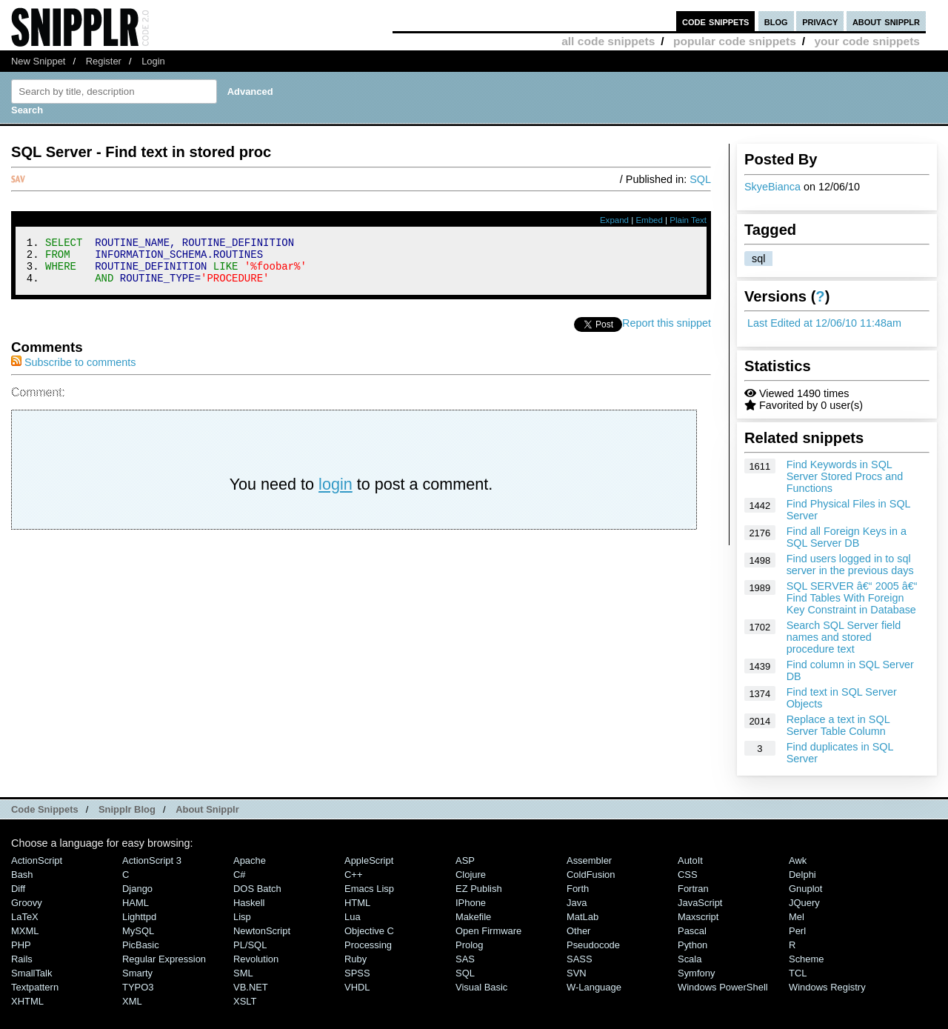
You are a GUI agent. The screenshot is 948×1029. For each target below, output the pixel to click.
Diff (18, 888)
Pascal (692, 930)
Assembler (589, 860)
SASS (579, 959)
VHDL (357, 987)
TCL (798, 973)
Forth (578, 888)
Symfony (696, 973)
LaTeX (25, 916)
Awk (798, 860)
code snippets (716, 21)
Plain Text (688, 220)
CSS (688, 874)
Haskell (248, 902)
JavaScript (700, 902)
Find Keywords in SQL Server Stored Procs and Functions (845, 476)
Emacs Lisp (369, 888)
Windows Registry (827, 987)
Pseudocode (593, 944)
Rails (22, 959)
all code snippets (608, 41)
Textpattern (35, 987)
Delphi (802, 874)
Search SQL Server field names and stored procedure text (844, 637)
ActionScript (36, 860)
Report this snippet (666, 332)
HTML (357, 902)
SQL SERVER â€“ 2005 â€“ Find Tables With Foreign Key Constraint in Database (852, 598)
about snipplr (886, 21)
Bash (22, 874)
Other (578, 930)
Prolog (469, 944)
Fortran (693, 888)
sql (758, 258)
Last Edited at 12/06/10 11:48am (824, 323)
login (335, 493)
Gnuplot (805, 888)
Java (577, 902)
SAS (465, 959)
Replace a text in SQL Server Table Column (838, 725)
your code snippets (867, 41)
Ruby (355, 959)
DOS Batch (257, 888)
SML (243, 973)
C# (239, 874)
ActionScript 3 (151, 860)
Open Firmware (488, 930)
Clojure (470, 874)
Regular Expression (164, 959)
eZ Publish (478, 888)
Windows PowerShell (723, 987)
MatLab (582, 916)
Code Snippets (45, 809)
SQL (700, 179)
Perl (797, 930)
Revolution (255, 959)
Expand (614, 220)
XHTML (27, 1001)
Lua (352, 916)
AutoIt (690, 860)
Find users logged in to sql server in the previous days (850, 564)
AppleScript (368, 860)
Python (692, 944)
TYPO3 (137, 987)
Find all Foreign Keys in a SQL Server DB (847, 537)
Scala (689, 959)
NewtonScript (261, 930)
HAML (135, 902)
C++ (353, 874)
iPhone (470, 902)
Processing (368, 944)
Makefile (473, 916)
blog (776, 21)
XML (132, 1001)
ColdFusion (591, 874)
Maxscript (698, 916)
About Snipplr (207, 809)
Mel (796, 916)
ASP (465, 860)
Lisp (242, 916)
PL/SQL (250, 944)
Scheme (806, 959)
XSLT (244, 1001)
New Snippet (38, 61)
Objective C (369, 930)
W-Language (594, 987)
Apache (249, 860)
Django (137, 888)
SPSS (357, 973)
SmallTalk (31, 973)
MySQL (138, 930)
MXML (25, 930)
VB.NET (250, 987)
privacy (820, 21)
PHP (21, 944)
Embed (649, 220)
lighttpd (139, 916)
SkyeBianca (772, 187)
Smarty (137, 973)
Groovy (26, 902)
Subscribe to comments (73, 371)
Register (103, 61)
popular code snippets (734, 41)
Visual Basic (481, 987)
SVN (577, 973)
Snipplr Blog (127, 809)
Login (153, 61)
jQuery (804, 902)
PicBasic (140, 944)
